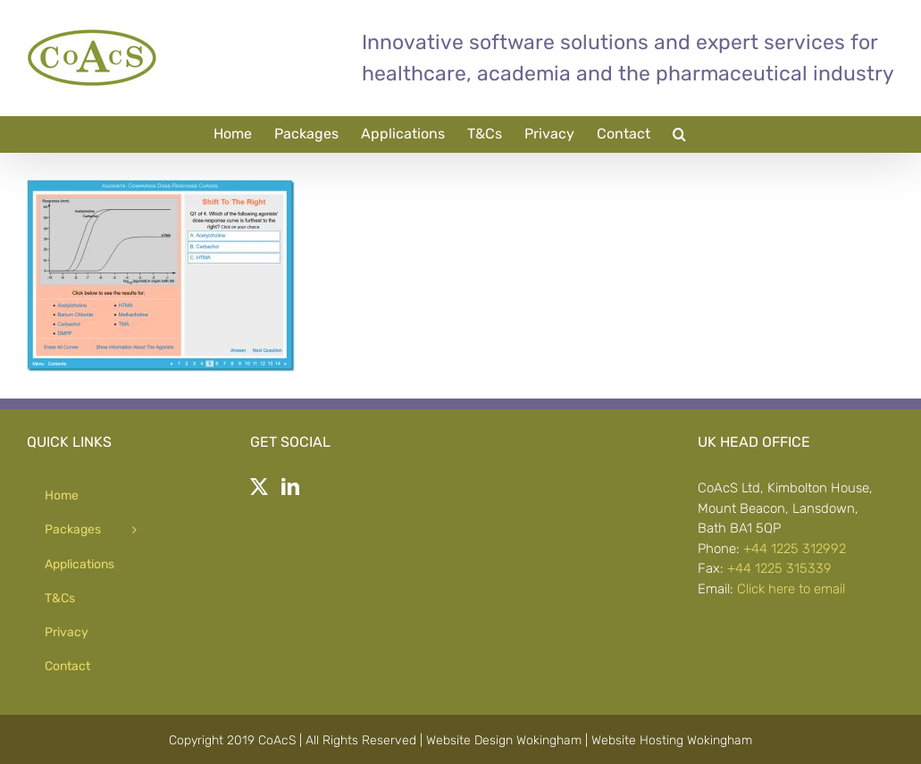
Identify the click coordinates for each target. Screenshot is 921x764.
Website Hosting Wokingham (671, 740)
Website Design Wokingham (504, 740)
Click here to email (791, 589)
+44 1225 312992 (794, 549)
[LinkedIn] (290, 487)
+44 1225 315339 (779, 568)
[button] (679, 134)
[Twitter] (259, 487)
